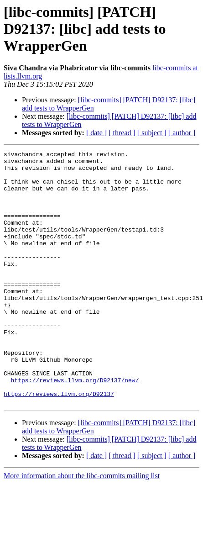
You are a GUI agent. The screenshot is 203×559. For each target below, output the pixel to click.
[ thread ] (122, 133)
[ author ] (182, 133)
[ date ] (96, 133)
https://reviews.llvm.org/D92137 (59, 443)
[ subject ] (152, 133)
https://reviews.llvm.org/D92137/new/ (75, 426)
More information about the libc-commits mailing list (82, 526)
